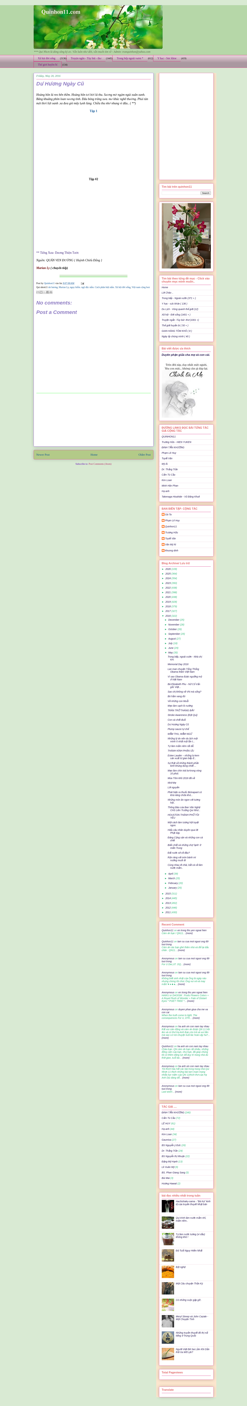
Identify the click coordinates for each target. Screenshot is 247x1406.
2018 (168, 606)
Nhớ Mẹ (172, 782)
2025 (168, 573)
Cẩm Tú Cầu (168, 474)
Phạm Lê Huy (172, 520)
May (170, 652)
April (171, 873)
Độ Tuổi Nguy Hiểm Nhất (189, 1250)
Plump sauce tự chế (178, 729)
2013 (168, 903)
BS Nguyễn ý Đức (171, 1145)
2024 (168, 578)
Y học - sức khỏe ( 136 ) (174, 303)
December (174, 619)
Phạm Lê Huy (169, 453)
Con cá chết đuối (177, 719)
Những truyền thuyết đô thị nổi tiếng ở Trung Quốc (192, 1334)
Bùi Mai (166, 1178)
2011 (168, 912)
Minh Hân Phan (170, 485)
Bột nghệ (180, 1267)
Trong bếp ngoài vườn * (130, 58)
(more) (189, 933)
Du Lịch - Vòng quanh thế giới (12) (180, 309)
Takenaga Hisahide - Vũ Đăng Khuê (181, 496)
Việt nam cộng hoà (141, 287)
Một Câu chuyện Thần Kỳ (189, 1283)
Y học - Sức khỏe (167, 58)
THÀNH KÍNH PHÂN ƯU (181, 750)
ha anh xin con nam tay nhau (193, 1026)
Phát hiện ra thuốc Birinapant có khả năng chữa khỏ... (185, 793)
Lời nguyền (173, 787)
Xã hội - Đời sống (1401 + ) (176, 314)
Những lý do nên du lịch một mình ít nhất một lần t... (182, 740)
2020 (168, 597)
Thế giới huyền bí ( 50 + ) (175, 325)
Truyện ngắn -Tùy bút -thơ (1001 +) (180, 320)
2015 (168, 893)
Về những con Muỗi (178, 701)
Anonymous (168, 958)
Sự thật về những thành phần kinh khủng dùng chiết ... (183, 764)
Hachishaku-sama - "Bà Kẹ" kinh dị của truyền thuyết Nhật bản (193, 1203)
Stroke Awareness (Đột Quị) (182, 715)
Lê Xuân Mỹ (168, 1167)
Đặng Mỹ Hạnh (170, 1161)
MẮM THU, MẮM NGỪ (180, 734)
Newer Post (43, 454)
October (173, 629)
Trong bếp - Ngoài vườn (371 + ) (179, 298)
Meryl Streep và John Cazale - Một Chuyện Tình (192, 1318)
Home (94, 454)
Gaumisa (166, 1139)
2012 (168, 907)
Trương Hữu (171, 532)
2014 (168, 898)
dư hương (53, 287)
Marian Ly (64, 287)
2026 (168, 569)
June (171, 648)
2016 (168, 615)
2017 (168, 611)
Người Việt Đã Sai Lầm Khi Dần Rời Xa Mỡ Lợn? (192, 1351)
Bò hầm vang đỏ (176, 696)
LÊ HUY (166, 1123)
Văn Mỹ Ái (170, 544)
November (174, 624)
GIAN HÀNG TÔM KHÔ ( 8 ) (177, 331)
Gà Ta (168, 514)
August (172, 638)
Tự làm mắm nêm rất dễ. (181, 746)
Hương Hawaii (169, 1183)
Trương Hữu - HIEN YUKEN (176, 442)
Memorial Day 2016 (178, 664)
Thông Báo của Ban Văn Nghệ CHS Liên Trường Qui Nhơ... (184, 809)
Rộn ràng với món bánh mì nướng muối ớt (182, 859)
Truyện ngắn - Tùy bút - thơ (86, 58)
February (173, 883)
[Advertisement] (93, 420)
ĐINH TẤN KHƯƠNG (173, 447)
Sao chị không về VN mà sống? (184, 691)
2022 (168, 587)
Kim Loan (167, 480)
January (173, 887)
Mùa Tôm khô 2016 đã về (181, 778)
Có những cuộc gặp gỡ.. (189, 1300)
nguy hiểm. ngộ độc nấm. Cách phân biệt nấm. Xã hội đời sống (100, 287)
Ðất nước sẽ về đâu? (179, 852)
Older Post (144, 454)
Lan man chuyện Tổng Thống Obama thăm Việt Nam (183, 670)
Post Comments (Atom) (100, 464)
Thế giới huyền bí (47, 64)
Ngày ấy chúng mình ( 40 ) (176, 336)
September (174, 633)
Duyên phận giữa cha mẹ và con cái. (186, 354)
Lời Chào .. (167, 292)
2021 (168, 592)
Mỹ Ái (165, 463)
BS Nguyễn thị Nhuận (173, 1156)
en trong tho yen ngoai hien (192, 930)
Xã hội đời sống (46, 58)
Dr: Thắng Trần (170, 469)
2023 (168, 583)
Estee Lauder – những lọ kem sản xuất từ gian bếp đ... (183, 757)
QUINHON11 (169, 436)
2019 (168, 601)
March (172, 878)
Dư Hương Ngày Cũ (178, 724)
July (170, 643)
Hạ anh (165, 491)
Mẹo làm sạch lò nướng (180, 705)
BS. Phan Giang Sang (173, 1172)
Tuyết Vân (167, 458)
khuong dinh (171, 550)
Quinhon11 (49, 283)
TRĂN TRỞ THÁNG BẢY (181, 710)
